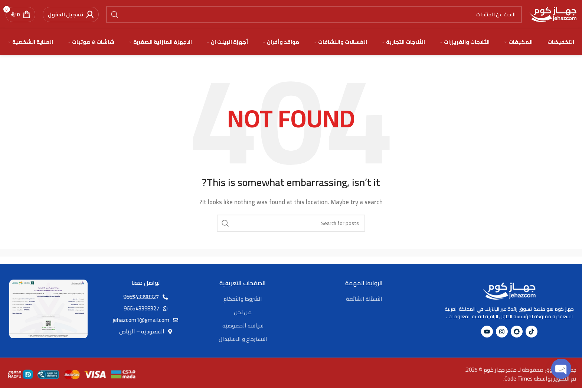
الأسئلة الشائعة (364, 299)
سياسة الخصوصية (243, 326)
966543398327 (141, 297)
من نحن (243, 312)
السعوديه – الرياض (141, 332)
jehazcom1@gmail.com (141, 320)
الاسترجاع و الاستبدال (243, 339)
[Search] (314, 14)
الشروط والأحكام (242, 299)
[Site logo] (552, 14)
